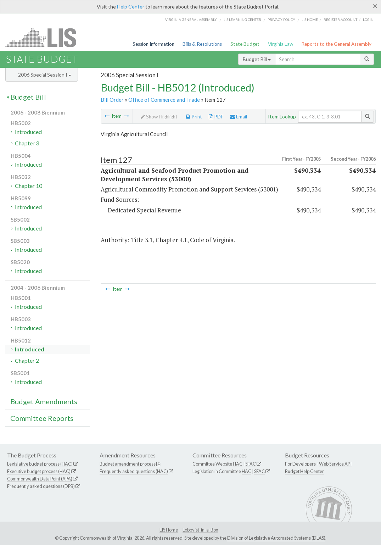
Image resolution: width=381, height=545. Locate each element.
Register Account (340, 19)
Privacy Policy (281, 19)
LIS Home (168, 530)
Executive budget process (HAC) (39, 471)
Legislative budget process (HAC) (40, 464)
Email (238, 116)
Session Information (153, 44)
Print (194, 116)
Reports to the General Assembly (336, 44)
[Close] (375, 6)
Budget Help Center (304, 471)
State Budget (244, 44)
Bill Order (112, 99)
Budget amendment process (128, 464)
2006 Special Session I (44, 75)
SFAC (250, 464)
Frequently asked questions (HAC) (134, 471)
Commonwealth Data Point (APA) (39, 479)
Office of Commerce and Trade (164, 99)
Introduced (28, 131)
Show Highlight (159, 116)
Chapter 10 (28, 185)
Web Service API (335, 464)
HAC (237, 464)
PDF (216, 116)
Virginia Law (280, 44)
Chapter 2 (27, 360)
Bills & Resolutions (202, 44)
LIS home (310, 19)
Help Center (130, 7)
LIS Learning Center (242, 19)
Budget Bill (257, 59)
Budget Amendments (43, 401)
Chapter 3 (27, 143)
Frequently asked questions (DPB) (41, 486)
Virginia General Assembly (191, 19)
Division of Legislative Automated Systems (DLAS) (276, 538)
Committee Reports (41, 418)
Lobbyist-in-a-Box (200, 530)
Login (368, 19)
